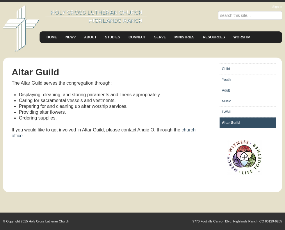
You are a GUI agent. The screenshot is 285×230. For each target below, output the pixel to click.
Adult (226, 90)
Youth (226, 80)
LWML (227, 112)
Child (226, 69)
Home (52, 37)
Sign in (277, 6)
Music (226, 101)
